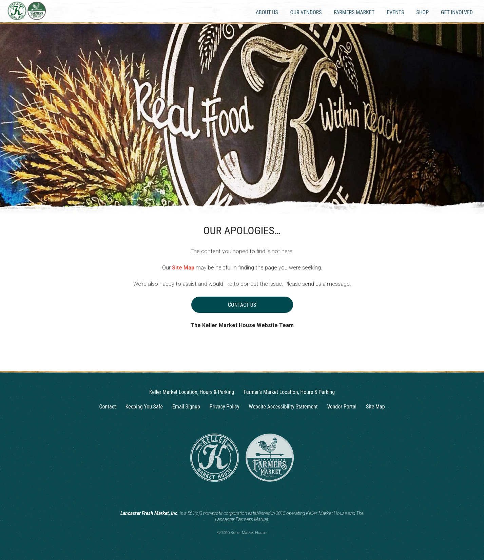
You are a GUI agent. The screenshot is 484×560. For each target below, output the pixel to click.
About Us (267, 12)
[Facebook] (249, 497)
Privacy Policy (224, 406)
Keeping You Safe (144, 406)
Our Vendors (306, 12)
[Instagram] (236, 497)
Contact (107, 406)
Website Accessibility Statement (283, 406)
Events (395, 12)
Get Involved (457, 12)
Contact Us (242, 305)
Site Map (183, 267)
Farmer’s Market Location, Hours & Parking (289, 392)
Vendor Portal (341, 406)
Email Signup (186, 406)
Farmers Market (354, 12)
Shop (422, 12)
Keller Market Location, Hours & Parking (191, 392)
